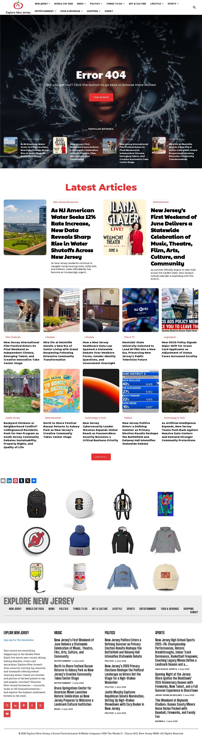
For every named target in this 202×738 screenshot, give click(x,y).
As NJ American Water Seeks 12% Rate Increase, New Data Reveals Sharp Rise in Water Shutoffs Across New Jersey (35, 150)
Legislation (170, 337)
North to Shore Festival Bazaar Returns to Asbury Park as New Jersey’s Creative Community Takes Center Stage (61, 430)
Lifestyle (174, 139)
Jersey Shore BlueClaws (168, 695)
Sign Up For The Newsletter (19, 640)
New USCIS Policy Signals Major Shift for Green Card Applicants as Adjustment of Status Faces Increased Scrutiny (179, 349)
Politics (128, 418)
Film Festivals (127, 139)
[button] (194, 7)
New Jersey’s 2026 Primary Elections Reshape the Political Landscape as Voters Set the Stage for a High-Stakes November (124, 674)
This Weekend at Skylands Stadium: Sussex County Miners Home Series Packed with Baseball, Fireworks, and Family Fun (175, 708)
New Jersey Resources (32, 139)
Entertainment (79, 139)
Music (57, 709)
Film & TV (129, 337)
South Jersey (13, 418)
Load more (101, 457)
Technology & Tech (95, 418)
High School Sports (166, 669)
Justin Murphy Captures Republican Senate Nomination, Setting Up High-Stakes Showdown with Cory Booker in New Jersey (124, 700)
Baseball (160, 721)
